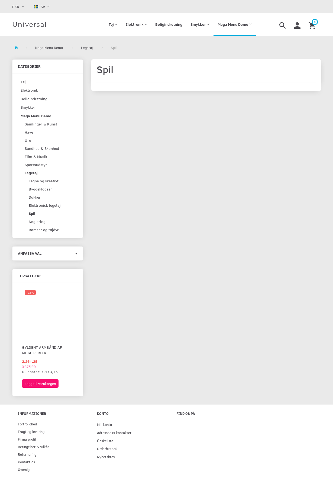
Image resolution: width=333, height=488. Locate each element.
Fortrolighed (27, 424)
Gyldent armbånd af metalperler (42, 350)
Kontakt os (26, 462)
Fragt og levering (31, 431)
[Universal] (29, 24)
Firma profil (27, 439)
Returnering (27, 454)
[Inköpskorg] (313, 24)
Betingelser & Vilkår (33, 446)
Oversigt (24, 469)
